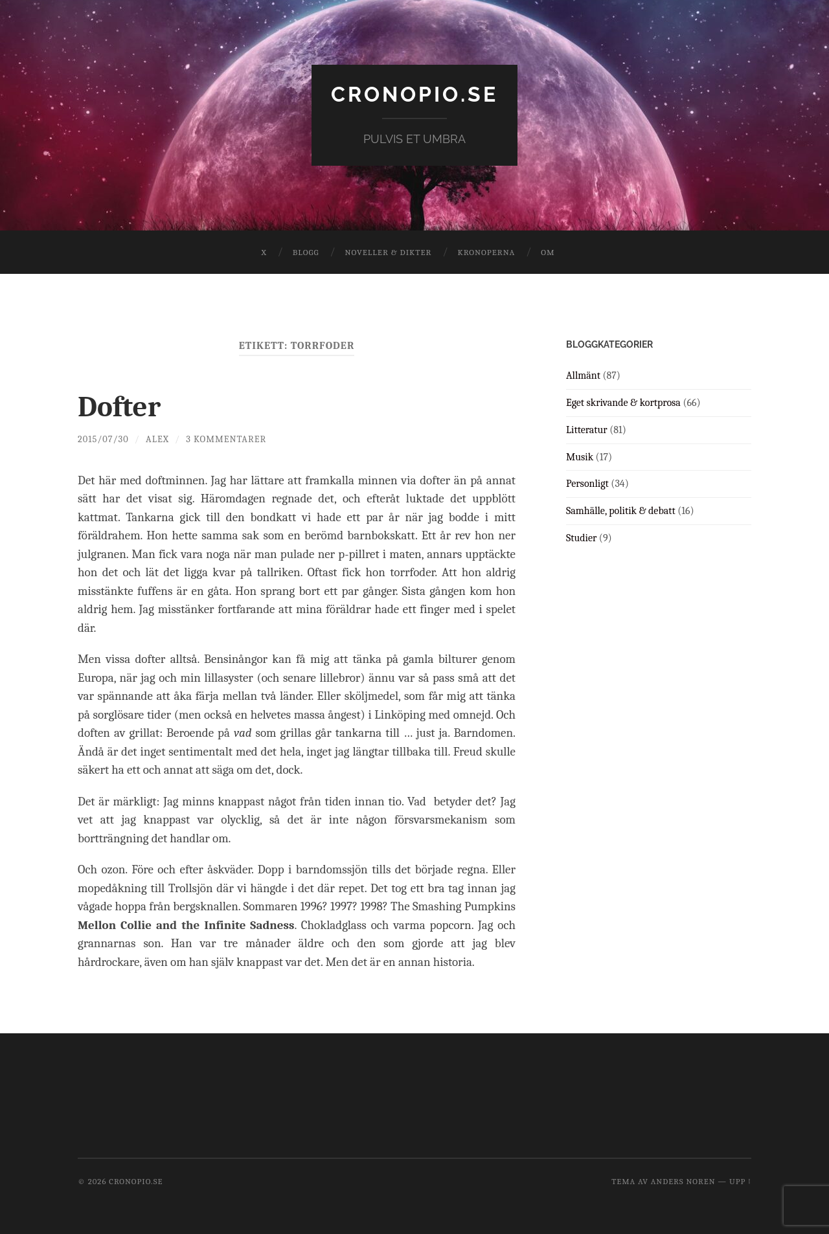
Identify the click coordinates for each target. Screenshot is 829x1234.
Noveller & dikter (388, 252)
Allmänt (583, 375)
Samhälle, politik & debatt (621, 511)
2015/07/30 (103, 439)
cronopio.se (414, 94)
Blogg (306, 252)
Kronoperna (486, 252)
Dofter (119, 406)
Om (547, 252)
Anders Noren (683, 1181)
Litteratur (587, 430)
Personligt (587, 483)
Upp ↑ (740, 1181)
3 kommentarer (226, 439)
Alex (157, 439)
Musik (579, 457)
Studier (581, 538)
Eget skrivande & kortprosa (623, 403)
